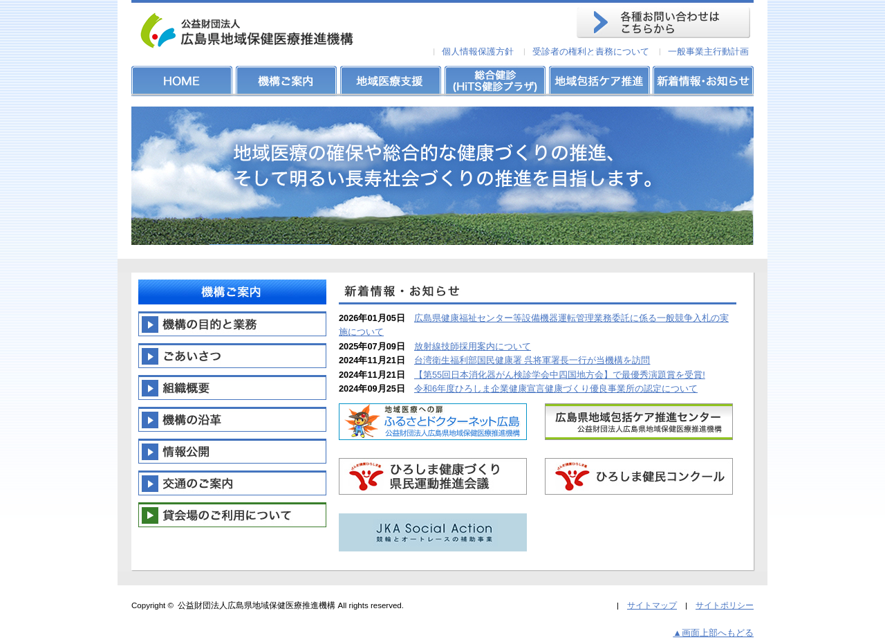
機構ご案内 (287, 81)
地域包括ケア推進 (598, 81)
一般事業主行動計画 (708, 51)
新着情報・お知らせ (702, 81)
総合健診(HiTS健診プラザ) (494, 81)
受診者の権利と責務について (590, 51)
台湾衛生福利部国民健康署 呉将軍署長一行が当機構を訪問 (532, 360)
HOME (183, 81)
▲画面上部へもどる (713, 633)
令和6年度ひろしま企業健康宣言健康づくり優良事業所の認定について (556, 388)
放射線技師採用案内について (472, 346)
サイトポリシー (725, 605)
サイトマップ (652, 605)
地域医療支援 (390, 81)
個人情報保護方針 (478, 51)
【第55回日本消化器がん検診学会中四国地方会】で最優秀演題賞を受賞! (559, 374)
